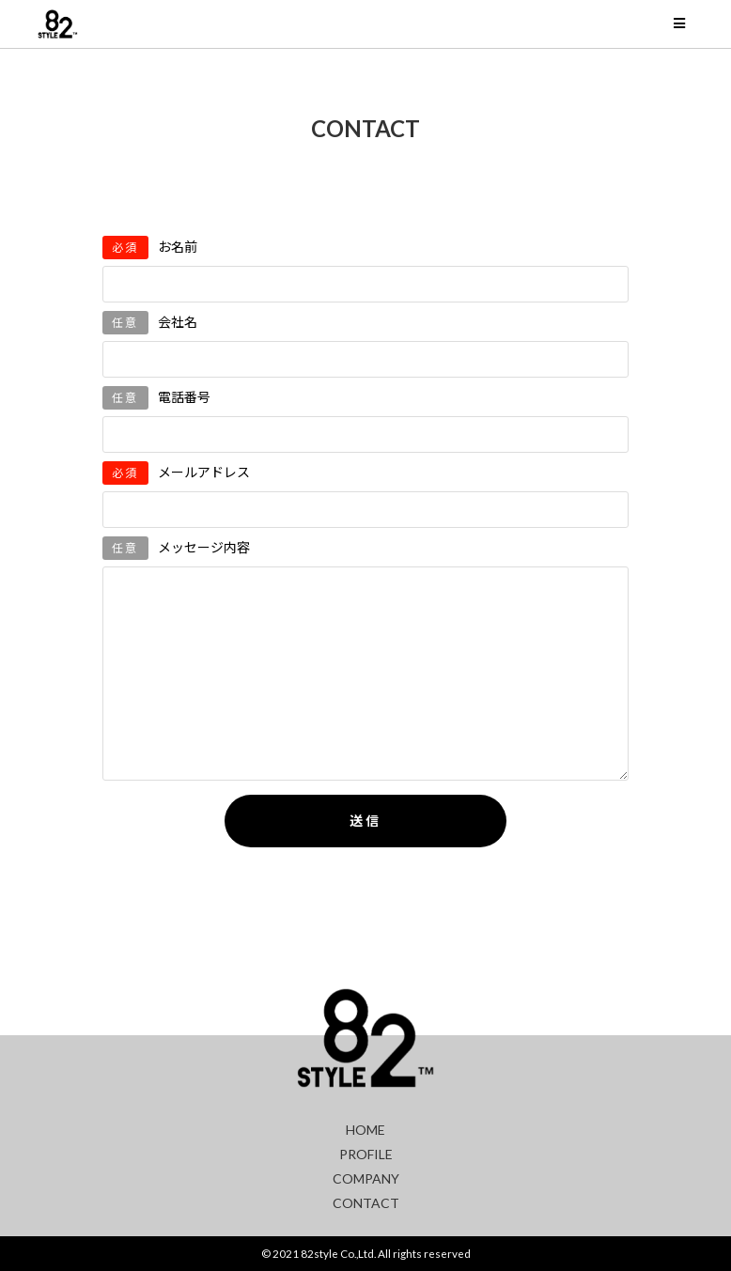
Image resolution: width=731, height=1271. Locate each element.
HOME (365, 1130)
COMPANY (366, 1178)
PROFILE (366, 1154)
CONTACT (366, 1203)
